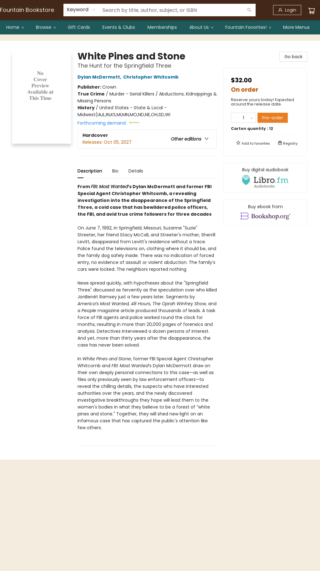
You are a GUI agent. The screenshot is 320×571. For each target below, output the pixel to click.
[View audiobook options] (265, 177)
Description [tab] (90, 171)
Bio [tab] (115, 171)
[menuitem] (15, 27)
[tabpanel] (147, 314)
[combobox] (81, 10)
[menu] (160, 27)
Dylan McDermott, (100, 77)
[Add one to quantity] (252, 117)
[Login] (287, 10)
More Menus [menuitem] (296, 27)
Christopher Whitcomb (151, 77)
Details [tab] (135, 171)
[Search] (249, 10)
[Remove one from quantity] (235, 117)
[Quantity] (243, 118)
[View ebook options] (265, 212)
